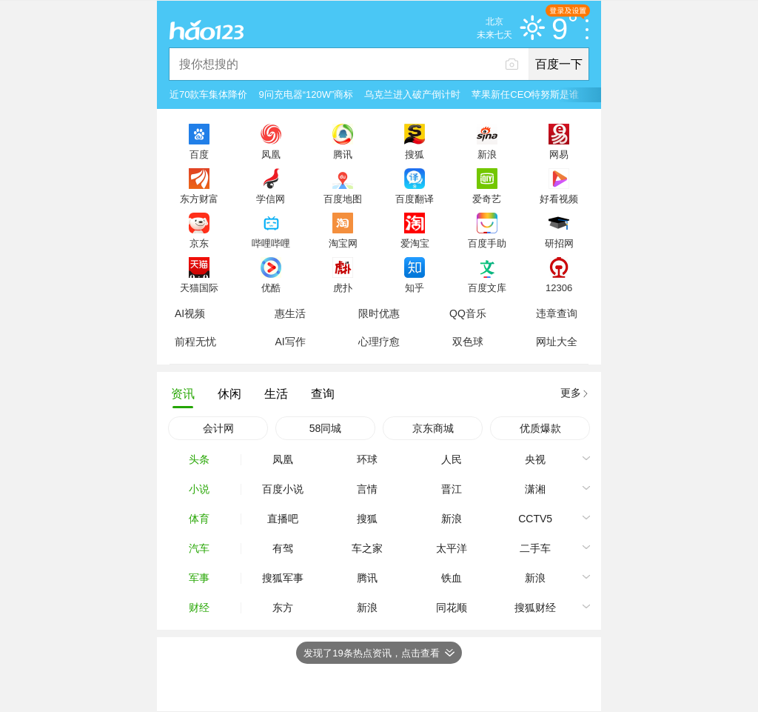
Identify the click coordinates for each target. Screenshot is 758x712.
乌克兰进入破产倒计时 (412, 94)
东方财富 (199, 198)
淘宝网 (343, 243)
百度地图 (342, 198)
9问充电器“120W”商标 (305, 94)
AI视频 (190, 313)
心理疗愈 (379, 341)
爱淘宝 (414, 243)
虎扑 (342, 287)
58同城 (325, 428)
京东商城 (433, 428)
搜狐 (414, 154)
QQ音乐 (467, 313)
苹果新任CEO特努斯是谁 (525, 94)
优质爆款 (540, 428)
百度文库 (487, 287)
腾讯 (342, 154)
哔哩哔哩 (271, 243)
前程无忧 (195, 341)
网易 (558, 154)
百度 (199, 154)
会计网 (218, 428)
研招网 (559, 243)
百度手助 (487, 243)
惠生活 (290, 313)
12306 (559, 287)
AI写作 (290, 341)
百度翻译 (414, 198)
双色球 (467, 341)
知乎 (414, 287)
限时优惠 (379, 313)
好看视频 (559, 198)
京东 (199, 243)
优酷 (271, 287)
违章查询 (556, 313)
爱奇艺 (486, 198)
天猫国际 (199, 287)
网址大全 (556, 341)
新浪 (487, 154)
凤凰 (271, 154)
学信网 (270, 198)
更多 (570, 393)
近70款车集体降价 (208, 94)
